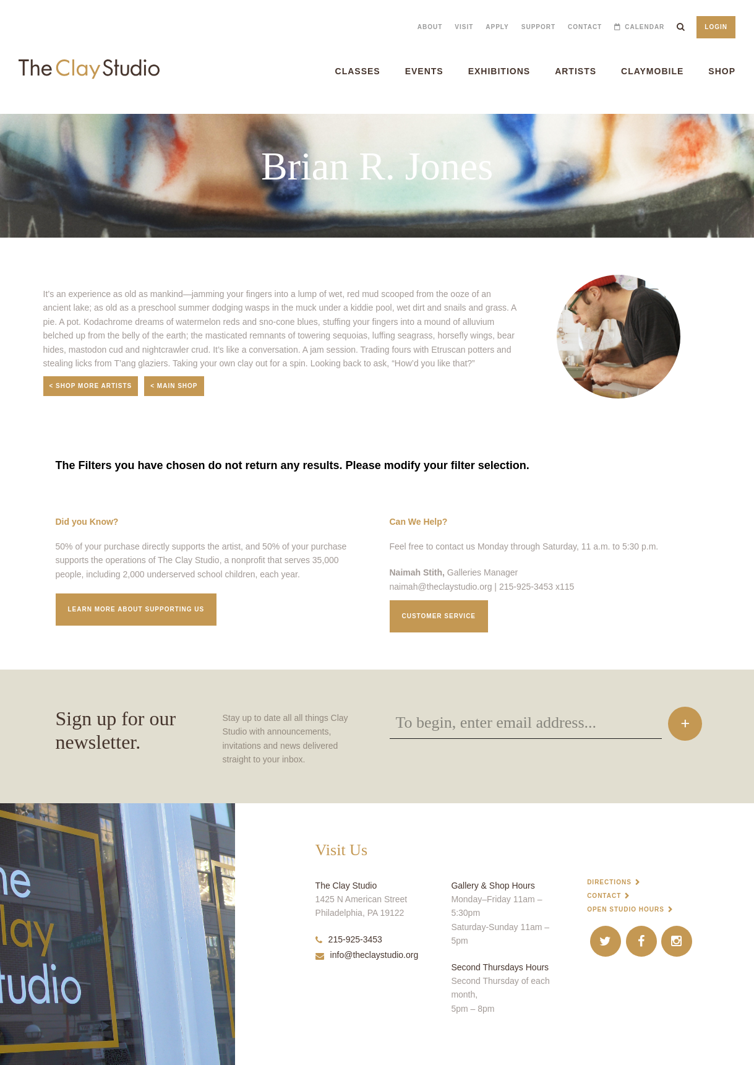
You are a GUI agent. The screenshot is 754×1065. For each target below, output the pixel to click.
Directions (609, 882)
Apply (497, 27)
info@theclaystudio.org (367, 955)
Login (716, 27)
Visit (464, 27)
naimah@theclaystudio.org (441, 587)
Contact (585, 27)
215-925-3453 (348, 939)
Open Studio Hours (625, 909)
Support (538, 27)
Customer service (439, 616)
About (430, 27)
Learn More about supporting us (136, 609)
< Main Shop (173, 385)
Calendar (644, 27)
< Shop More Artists (90, 385)
